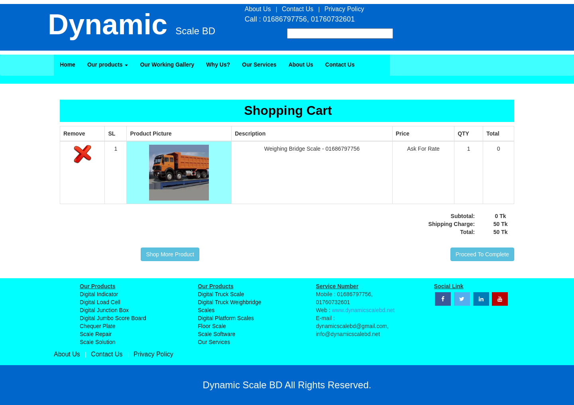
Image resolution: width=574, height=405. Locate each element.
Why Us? (218, 64)
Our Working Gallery (167, 64)
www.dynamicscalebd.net (363, 310)
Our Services (259, 64)
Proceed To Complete (482, 254)
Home (67, 64)
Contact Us (340, 64)
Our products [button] (107, 64)
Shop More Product (170, 254)
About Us (301, 64)
